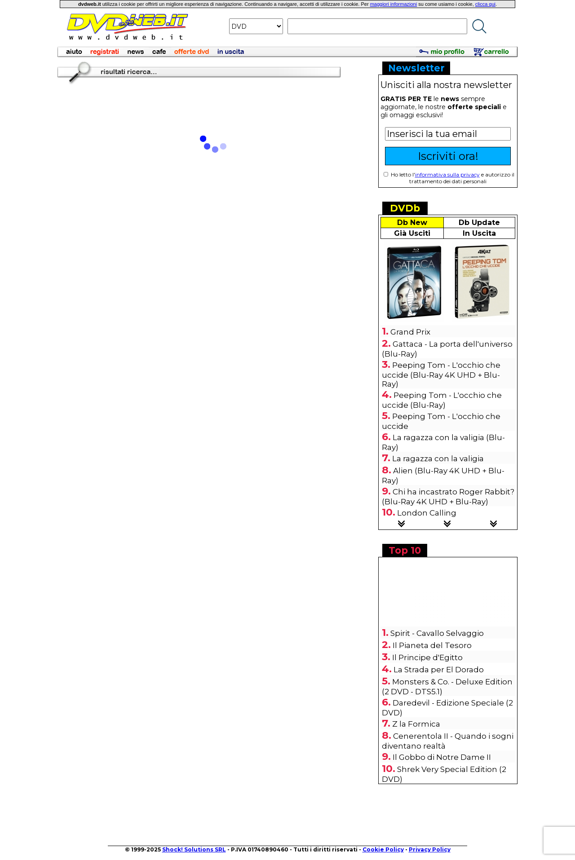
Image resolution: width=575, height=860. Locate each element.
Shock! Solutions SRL (194, 849)
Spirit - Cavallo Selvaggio (437, 633)
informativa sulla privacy (447, 174)
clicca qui (485, 4)
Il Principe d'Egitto (427, 657)
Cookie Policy (383, 849)
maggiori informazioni (393, 4)
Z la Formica (416, 723)
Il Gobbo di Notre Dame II (442, 757)
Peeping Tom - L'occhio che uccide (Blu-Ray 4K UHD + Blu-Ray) (441, 374)
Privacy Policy (430, 849)
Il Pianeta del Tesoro (432, 645)
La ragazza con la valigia (438, 458)
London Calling (426, 512)
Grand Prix (410, 331)
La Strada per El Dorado (439, 669)
